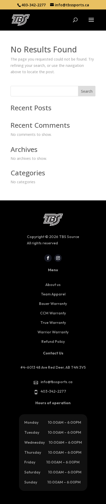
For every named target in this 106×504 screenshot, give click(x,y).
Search (87, 91)
